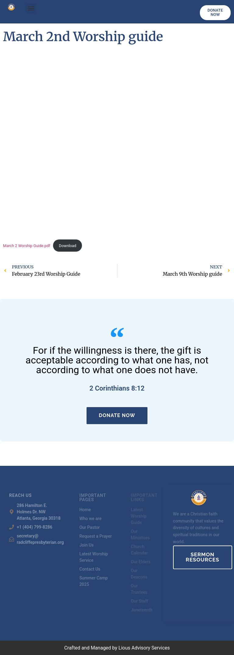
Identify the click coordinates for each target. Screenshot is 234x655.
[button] (31, 8)
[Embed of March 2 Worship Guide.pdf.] (117, 146)
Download (67, 245)
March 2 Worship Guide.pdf (26, 245)
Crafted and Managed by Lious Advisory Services (117, 648)
